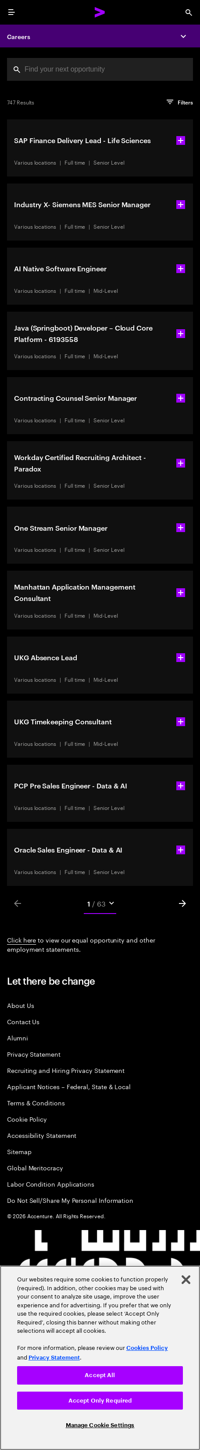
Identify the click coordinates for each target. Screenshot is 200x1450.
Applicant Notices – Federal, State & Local (69, 1086)
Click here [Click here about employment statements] (21, 939)
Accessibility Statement (41, 1135)
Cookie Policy (27, 1118)
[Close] (186, 1279)
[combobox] (100, 69)
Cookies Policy (147, 1348)
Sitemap (19, 1151)
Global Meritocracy (35, 1167)
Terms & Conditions (36, 1102)
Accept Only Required (100, 1400)
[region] (100, 1358)
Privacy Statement (34, 1053)
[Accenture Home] (100, 12)
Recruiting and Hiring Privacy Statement (66, 1070)
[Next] (182, 903)
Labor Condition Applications (50, 1183)
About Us (20, 1005)
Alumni (17, 1037)
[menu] (11, 12)
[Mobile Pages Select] (100, 903)
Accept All (100, 1375)
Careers (18, 36)
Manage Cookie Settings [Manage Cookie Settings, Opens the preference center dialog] (100, 1425)
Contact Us (23, 1021)
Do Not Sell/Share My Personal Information (70, 1200)
